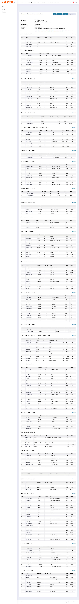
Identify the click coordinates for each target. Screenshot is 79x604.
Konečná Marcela (29, 171)
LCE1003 (39, 285)
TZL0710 (39, 310)
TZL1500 (38, 484)
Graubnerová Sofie (29, 511)
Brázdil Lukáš (28, 283)
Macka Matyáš (28, 222)
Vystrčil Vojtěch (29, 317)
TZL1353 (38, 41)
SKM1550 (39, 523)
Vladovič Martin (29, 505)
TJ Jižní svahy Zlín (54, 211)
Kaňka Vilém (28, 507)
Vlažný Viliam (28, 537)
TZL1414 (37, 224)
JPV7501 (39, 417)
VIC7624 (39, 374)
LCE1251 (41, 64)
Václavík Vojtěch (29, 311)
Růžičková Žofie (28, 89)
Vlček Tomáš (28, 299)
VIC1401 (37, 227)
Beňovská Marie (28, 71)
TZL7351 (39, 139)
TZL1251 (41, 57)
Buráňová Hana (28, 557)
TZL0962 (42, 119)
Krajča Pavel (27, 439)
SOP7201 (39, 428)
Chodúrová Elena (29, 60)
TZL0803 (39, 319)
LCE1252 (39, 502)
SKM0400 (38, 360)
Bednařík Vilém (28, 340)
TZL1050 (38, 109)
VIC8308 (39, 396)
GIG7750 (40, 170)
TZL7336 (39, 419)
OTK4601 (39, 458)
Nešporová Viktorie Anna (30, 66)
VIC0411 (37, 356)
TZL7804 (39, 406)
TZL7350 (40, 175)
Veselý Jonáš (28, 356)
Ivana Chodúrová (29, 564)
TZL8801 (37, 354)
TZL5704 (39, 424)
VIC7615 (39, 390)
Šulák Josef (28, 514)
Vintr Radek (28, 403)
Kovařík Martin (28, 353)
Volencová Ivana (29, 207)
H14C (69, 29)
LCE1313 (37, 222)
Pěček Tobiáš (28, 238)
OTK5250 (40, 207)
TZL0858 (42, 121)
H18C (36, 31)
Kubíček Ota (28, 227)
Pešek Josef (28, 281)
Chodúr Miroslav (29, 550)
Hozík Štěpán (28, 301)
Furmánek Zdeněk (29, 423)
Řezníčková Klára (29, 85)
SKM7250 (40, 180)
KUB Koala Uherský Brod (56, 71)
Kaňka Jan (28, 256)
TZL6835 (39, 387)
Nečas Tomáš (28, 354)
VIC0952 (39, 84)
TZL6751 (43, 195)
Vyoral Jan (28, 390)
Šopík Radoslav (28, 455)
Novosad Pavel (28, 376)
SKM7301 (39, 388)
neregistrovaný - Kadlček (55, 582)
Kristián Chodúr (29, 521)
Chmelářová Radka (29, 166)
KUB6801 (35, 442)
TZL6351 (43, 193)
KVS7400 (39, 423)
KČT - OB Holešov (55, 62)
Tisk (54, 14)
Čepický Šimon (30, 329)
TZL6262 (43, 198)
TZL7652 (40, 173)
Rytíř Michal (28, 380)
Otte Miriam (28, 559)
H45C (45, 31)
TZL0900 (39, 274)
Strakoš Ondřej (30, 331)
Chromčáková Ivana (29, 211)
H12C (66, 29)
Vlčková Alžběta (29, 39)
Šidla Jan (27, 371)
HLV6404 (39, 408)
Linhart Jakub (28, 302)
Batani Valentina (29, 132)
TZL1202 (38, 256)
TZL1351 (41, 60)
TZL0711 (39, 311)
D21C (47, 29)
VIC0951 (38, 101)
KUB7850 (40, 184)
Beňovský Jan (28, 489)
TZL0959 (38, 85)
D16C (44, 29)
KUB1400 (39, 489)
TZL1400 (37, 225)
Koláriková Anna (29, 532)
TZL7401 (39, 376)
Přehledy (64, 14)
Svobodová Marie (29, 562)
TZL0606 (40, 329)
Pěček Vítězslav (29, 394)
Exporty (59, 14)
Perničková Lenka (29, 591)
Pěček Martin (28, 388)
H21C (39, 31)
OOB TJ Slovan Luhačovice (55, 42)
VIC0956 (39, 92)
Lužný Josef (28, 462)
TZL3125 (41, 475)
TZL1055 (38, 105)
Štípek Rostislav (28, 441)
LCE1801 (39, 536)
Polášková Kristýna (29, 143)
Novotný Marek (28, 397)
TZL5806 (37, 358)
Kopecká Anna (28, 46)
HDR (60, 31)
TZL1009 (38, 279)
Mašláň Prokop (28, 272)
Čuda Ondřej (28, 320)
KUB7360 (40, 168)
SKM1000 (39, 267)
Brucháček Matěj (29, 484)
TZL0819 (39, 317)
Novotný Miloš (28, 315)
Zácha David (28, 360)
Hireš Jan (27, 577)
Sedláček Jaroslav (29, 408)
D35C (50, 29)
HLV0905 (39, 283)
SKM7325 (39, 380)
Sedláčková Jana (29, 179)
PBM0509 (37, 340)
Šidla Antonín (28, 458)
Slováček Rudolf (29, 421)
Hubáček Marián (29, 242)
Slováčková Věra (29, 137)
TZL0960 (39, 100)
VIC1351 (38, 39)
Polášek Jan (28, 349)
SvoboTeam (53, 562)
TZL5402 (39, 421)
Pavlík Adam (28, 304)
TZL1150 (41, 66)
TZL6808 (39, 371)
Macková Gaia (28, 500)
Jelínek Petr (28, 426)
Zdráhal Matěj (28, 286)
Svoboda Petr (28, 399)
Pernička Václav (29, 589)
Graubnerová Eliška (29, 146)
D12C (39, 29)
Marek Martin (28, 374)
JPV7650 (40, 166)
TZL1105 (38, 245)
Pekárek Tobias (28, 344)
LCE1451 (39, 509)
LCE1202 (38, 250)
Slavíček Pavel (28, 428)
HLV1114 (38, 249)
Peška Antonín (28, 457)
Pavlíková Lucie (28, 105)
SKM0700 (39, 297)
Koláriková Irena (30, 193)
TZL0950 (39, 96)
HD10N (58, 31)
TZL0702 (39, 315)
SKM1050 (39, 98)
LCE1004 (39, 281)
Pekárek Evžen (28, 347)
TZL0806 (39, 301)
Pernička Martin (29, 306)
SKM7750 (40, 155)
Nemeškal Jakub (29, 518)
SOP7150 (38, 579)
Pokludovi (52, 584)
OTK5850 (40, 209)
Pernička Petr (28, 419)
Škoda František (29, 247)
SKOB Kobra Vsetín (54, 145)
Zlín (51, 521)
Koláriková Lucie (29, 575)
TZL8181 (39, 137)
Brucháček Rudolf (29, 548)
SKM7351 (40, 561)
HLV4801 (39, 457)
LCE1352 (38, 42)
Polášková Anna (29, 530)
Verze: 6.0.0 (21, 602)
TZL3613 (39, 466)
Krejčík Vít (28, 485)
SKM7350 (40, 177)
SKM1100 (38, 238)
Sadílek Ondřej (28, 392)
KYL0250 (39, 141)
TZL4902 (39, 426)
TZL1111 (38, 254)
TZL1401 (39, 505)
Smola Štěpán (28, 224)
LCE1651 (39, 500)
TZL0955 (38, 87)
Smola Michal (28, 342)
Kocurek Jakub (28, 516)
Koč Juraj (27, 288)
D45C (53, 29)
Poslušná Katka (28, 103)
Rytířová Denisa (28, 69)
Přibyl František (28, 245)
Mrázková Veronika (29, 145)
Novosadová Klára (29, 94)
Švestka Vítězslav (29, 372)
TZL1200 (38, 236)
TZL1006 (38, 288)
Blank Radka (28, 561)
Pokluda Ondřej (28, 584)
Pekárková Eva (28, 134)
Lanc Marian (28, 358)
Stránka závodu (72, 14)
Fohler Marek (28, 527)
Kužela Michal (28, 313)
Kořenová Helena (29, 75)
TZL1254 (41, 73)
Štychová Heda (28, 73)
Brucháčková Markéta (30, 552)
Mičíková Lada (28, 180)
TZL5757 (39, 213)
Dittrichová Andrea (29, 155)
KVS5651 (40, 555)
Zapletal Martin (28, 250)
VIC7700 (39, 378)
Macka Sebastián (29, 240)
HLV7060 (40, 179)
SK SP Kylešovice (54, 141)
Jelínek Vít (27, 444)
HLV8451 (40, 157)
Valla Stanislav (30, 475)
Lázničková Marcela (30, 195)
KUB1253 (41, 71)
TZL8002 (37, 346)
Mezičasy (74, 33)
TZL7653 (39, 134)
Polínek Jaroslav (29, 460)
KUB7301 (39, 372)
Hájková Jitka (28, 579)
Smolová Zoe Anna (29, 519)
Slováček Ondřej (29, 270)
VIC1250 (41, 58)
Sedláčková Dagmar (29, 182)
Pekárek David (28, 268)
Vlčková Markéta (29, 101)
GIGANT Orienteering (55, 170)
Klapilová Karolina (30, 123)
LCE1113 (38, 247)
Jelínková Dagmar (29, 213)
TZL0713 (39, 313)
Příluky (52, 548)
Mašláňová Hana (29, 136)
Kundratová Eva (29, 96)
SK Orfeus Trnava (54, 462)
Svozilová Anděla (29, 498)
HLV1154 (41, 62)
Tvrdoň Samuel (28, 249)
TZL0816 (39, 320)
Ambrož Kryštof (29, 319)
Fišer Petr (27, 277)
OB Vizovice (52, 39)
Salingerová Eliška (29, 566)
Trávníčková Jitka (29, 555)
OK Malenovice (53, 591)
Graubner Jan (28, 351)
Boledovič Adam (29, 258)
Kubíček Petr (28, 405)
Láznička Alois (28, 466)
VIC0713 (39, 299)
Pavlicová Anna (28, 168)
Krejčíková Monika (30, 198)
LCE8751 (39, 539)
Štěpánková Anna (29, 92)
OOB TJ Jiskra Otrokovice (55, 207)
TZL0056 (39, 146)
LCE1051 (38, 91)
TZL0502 (37, 344)
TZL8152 (40, 552)
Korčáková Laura (29, 100)
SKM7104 (39, 394)
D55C (57, 29)
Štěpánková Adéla (29, 58)
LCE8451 (40, 566)
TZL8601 (37, 349)
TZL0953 (38, 89)
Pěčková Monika (29, 177)
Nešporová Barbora (29, 173)
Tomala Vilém (28, 503)
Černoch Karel (28, 387)
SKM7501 (39, 369)
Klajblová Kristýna (29, 586)
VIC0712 (39, 308)
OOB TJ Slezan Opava (56, 428)
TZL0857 (42, 123)
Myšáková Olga (29, 98)
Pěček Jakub (28, 297)
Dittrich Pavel (28, 369)
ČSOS (76, 602)
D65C (60, 29)
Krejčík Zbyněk (28, 424)
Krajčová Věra (28, 209)
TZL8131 (37, 342)
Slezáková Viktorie (29, 41)
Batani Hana (28, 139)
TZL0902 (39, 270)
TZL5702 (35, 441)
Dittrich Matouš (28, 267)
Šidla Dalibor (28, 236)
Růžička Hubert (28, 252)
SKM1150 (41, 69)
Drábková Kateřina (29, 157)
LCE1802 (39, 537)
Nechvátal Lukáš (29, 588)
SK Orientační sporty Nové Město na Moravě (53, 437)
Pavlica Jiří (28, 401)
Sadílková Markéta (29, 525)
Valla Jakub (28, 310)
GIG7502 (39, 381)
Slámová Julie (28, 91)
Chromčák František (29, 464)
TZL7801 (39, 385)
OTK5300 (40, 460)
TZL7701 (39, 403)
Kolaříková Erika (29, 107)
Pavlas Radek (28, 383)
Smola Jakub (28, 254)
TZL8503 (39, 383)
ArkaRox (51, 586)
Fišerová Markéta (30, 118)
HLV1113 (38, 258)
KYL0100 (37, 353)
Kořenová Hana (28, 109)
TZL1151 (41, 67)
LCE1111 (38, 242)
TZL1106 (38, 252)
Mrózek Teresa (28, 141)
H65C (51, 31)
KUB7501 (39, 401)
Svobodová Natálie (29, 57)
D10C (36, 29)
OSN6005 (35, 437)
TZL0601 (40, 331)
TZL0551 (39, 132)
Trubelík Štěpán (28, 285)
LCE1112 (38, 240)
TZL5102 (35, 444)
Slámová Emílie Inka (29, 55)
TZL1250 (41, 75)
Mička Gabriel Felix (29, 276)
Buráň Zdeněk (27, 446)
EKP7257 (40, 171)
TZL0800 (39, 306)
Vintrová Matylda (29, 512)
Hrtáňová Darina (29, 44)
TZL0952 (38, 94)
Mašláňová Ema (29, 87)
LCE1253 (41, 55)
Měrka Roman (28, 396)
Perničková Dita (28, 67)
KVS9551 (39, 145)
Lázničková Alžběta (30, 121)
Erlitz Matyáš (28, 536)
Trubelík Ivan (28, 553)
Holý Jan (27, 279)
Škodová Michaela (29, 42)
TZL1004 (38, 277)
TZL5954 (43, 197)
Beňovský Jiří (27, 442)
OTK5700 (35, 439)
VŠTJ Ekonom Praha (55, 171)
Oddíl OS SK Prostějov (56, 166)
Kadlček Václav (29, 582)
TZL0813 (39, 302)
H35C (42, 31)
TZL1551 (39, 512)
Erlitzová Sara (28, 539)
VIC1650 (39, 534)
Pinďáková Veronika (29, 184)
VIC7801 (39, 405)
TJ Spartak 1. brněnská (53, 340)
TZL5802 (39, 455)
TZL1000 (38, 268)
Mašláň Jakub (28, 385)
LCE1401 (38, 487)
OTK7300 (39, 392)
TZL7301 (39, 397)
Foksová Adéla (28, 502)
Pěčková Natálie (29, 523)
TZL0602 (39, 589)
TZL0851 (42, 118)
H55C (48, 31)
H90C (54, 31)
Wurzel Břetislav (28, 437)
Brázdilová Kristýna (29, 62)
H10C (63, 29)
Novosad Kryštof (29, 528)
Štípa (51, 519)
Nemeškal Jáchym (29, 487)
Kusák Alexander (29, 274)
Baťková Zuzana (29, 580)
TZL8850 (39, 143)
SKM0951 (39, 107)
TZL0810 (39, 304)
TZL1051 (38, 103)
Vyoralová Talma (30, 119)
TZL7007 (37, 347)
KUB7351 (40, 182)
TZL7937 (39, 399)
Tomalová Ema (28, 509)
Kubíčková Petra (29, 534)
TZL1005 (38, 272)
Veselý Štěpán (29, 308)
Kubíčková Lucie (29, 84)
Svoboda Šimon (29, 225)
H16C (72, 29)
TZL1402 (39, 507)
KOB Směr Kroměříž (55, 69)
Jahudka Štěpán (29, 243)
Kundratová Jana (29, 175)
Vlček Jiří (27, 378)
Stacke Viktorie (28, 64)
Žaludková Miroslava (30, 197)
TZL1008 (38, 276)
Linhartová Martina (29, 170)
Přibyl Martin (28, 406)
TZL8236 (37, 351)
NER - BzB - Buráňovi (48, 446)
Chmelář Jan (28, 417)
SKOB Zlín (51, 41)
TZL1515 (38, 485)
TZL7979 (39, 136)
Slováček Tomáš (29, 346)
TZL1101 (38, 243)
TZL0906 (39, 286)
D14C (42, 29)
